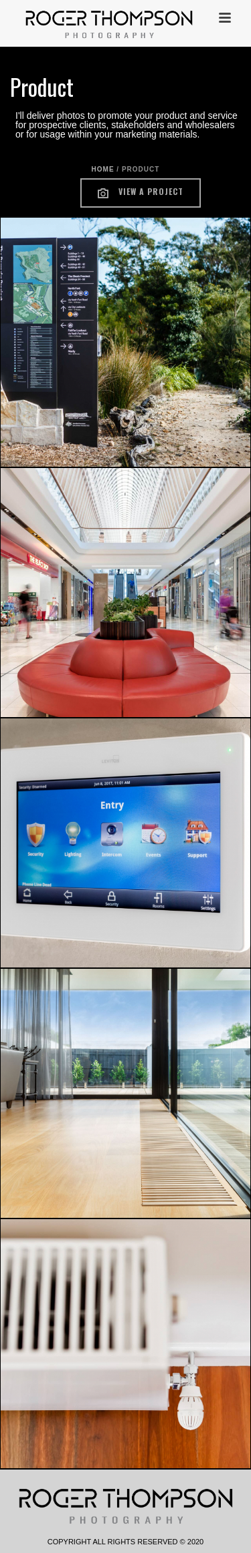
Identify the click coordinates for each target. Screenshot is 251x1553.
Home (103, 169)
